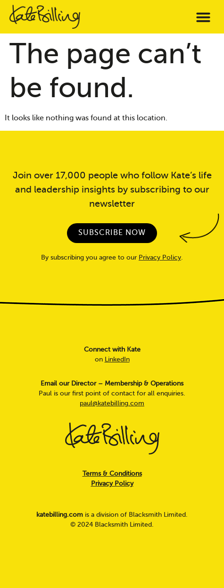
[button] (203, 17)
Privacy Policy (160, 257)
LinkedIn (117, 359)
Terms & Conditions (112, 473)
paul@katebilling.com (112, 403)
